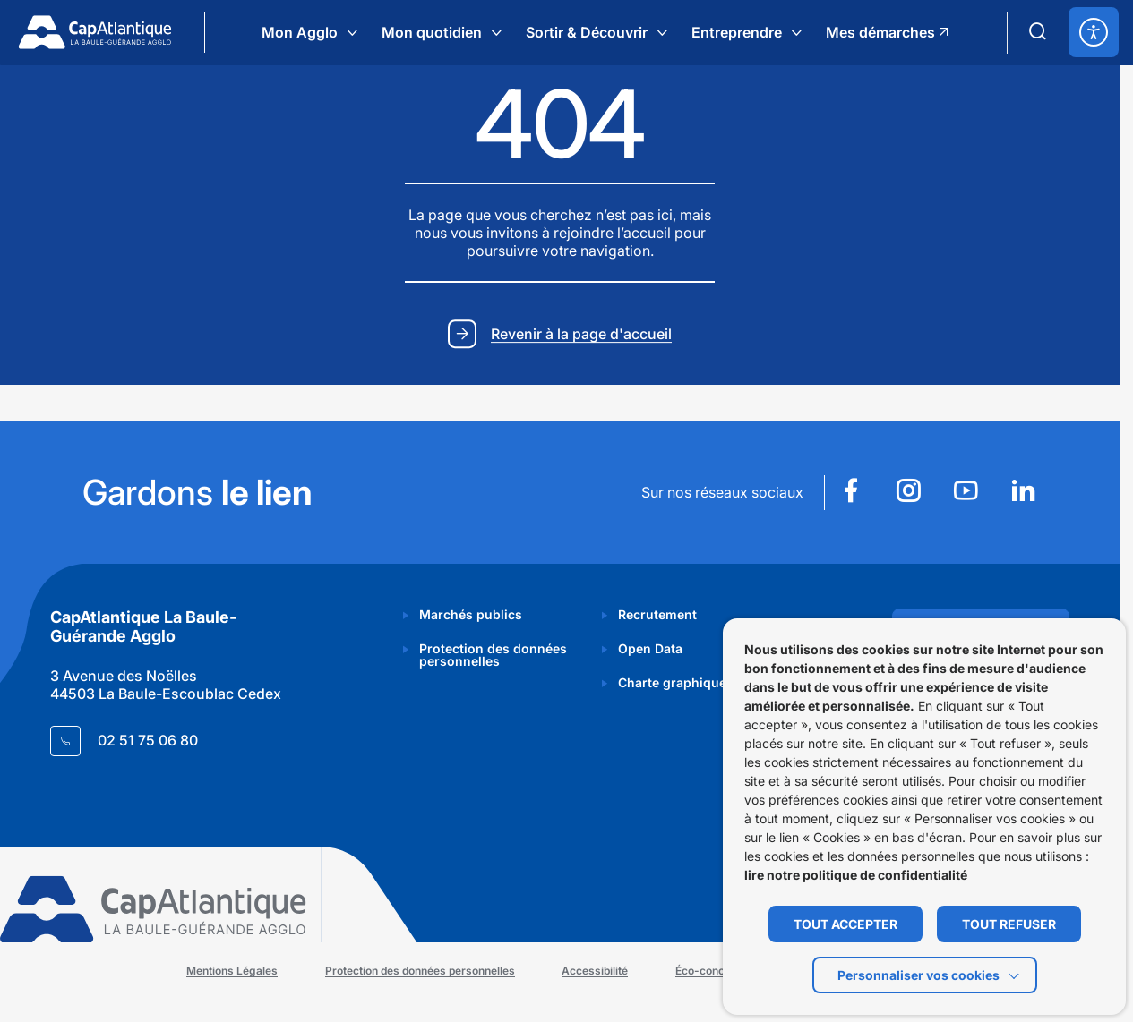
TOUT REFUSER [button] (1009, 924)
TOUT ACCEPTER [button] (845, 924)
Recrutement (657, 614)
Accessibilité (597, 970)
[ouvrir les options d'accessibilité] (1094, 32)
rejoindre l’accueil (612, 234)
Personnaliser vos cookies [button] (918, 975)
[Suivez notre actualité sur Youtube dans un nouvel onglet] (965, 492)
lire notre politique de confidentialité (855, 874)
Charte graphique (672, 682)
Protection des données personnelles (493, 655)
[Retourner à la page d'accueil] (95, 32)
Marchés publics (470, 614)
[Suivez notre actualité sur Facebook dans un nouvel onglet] (851, 492)
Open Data (650, 648)
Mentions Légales (234, 970)
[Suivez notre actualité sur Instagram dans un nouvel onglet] (908, 492)
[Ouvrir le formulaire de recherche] (1038, 31)
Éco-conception (718, 970)
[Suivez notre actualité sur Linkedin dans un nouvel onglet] (1023, 492)
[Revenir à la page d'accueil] (560, 335)
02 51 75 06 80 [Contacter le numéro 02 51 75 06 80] (148, 740)
